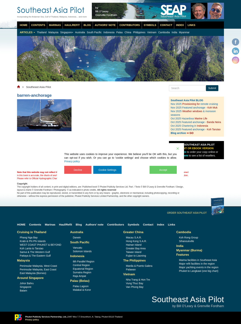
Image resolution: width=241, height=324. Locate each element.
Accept (163, 169)
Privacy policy (72, 161)
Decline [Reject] (78, 169)
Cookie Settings (107, 169)
